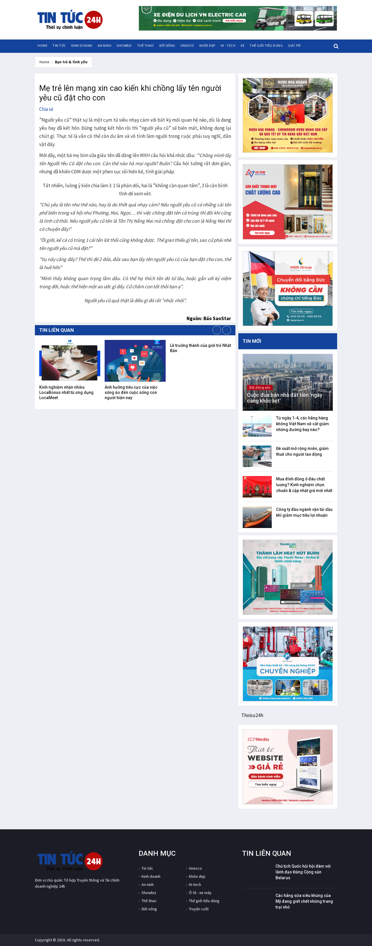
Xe (242, 45)
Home (44, 62)
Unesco (187, 45)
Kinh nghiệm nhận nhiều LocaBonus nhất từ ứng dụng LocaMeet (66, 392)
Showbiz (124, 45)
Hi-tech (195, 884)
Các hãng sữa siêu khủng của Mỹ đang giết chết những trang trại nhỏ (304, 901)
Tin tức (59, 45)
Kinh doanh (81, 45)
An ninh (105, 45)
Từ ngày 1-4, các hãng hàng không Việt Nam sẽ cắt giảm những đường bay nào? (302, 424)
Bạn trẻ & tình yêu (71, 62)
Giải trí (294, 45)
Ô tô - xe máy (200, 892)
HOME (42, 45)
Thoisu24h (252, 715)
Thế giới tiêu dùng (266, 45)
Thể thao (145, 45)
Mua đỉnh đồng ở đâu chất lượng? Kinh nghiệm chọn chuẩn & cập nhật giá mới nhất (304, 485)
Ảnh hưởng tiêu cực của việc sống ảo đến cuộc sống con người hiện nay (131, 392)
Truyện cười (199, 908)
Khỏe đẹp (207, 45)
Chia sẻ (46, 109)
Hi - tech (228, 45)
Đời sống (167, 45)
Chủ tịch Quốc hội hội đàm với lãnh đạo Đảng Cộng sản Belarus (303, 872)
